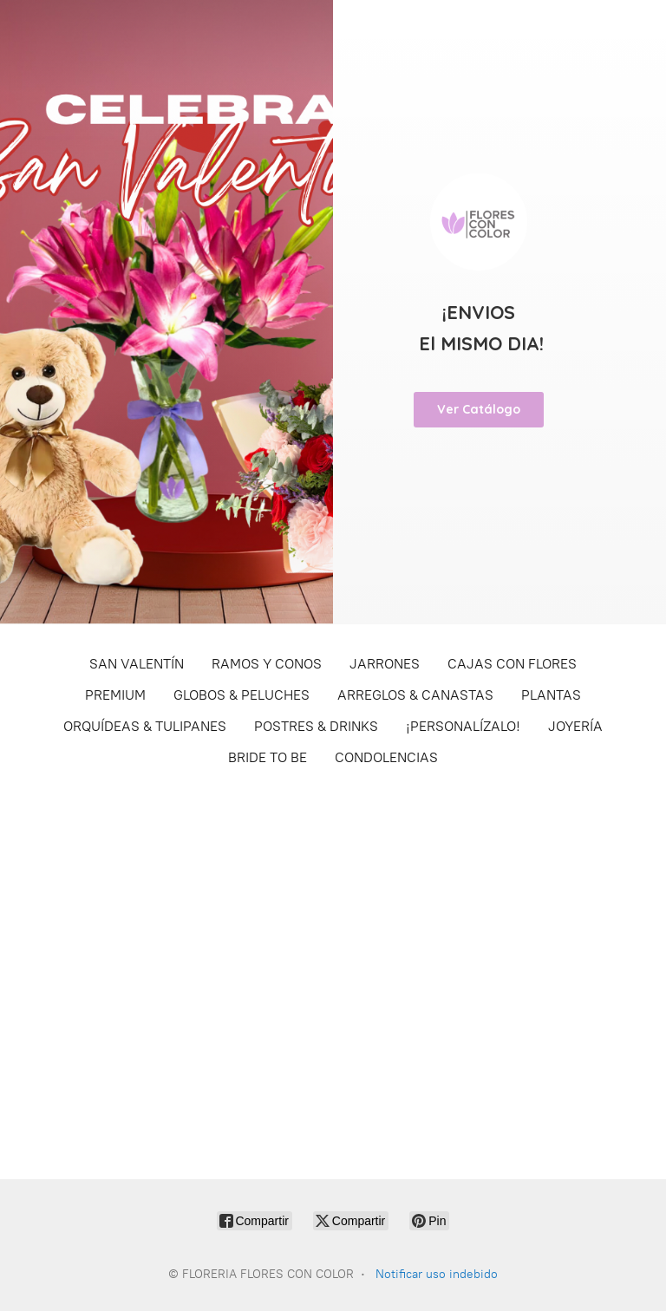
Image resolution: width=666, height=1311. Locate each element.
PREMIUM (115, 695)
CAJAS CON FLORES (512, 664)
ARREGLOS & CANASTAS (415, 695)
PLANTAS (551, 695)
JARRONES (384, 664)
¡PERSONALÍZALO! (463, 726)
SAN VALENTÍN (136, 664)
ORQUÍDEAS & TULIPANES (144, 726)
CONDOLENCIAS (386, 757)
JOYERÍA (575, 726)
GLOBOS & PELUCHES (241, 695)
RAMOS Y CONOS (267, 664)
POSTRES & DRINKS (316, 726)
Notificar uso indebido (436, 1274)
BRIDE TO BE (267, 757)
